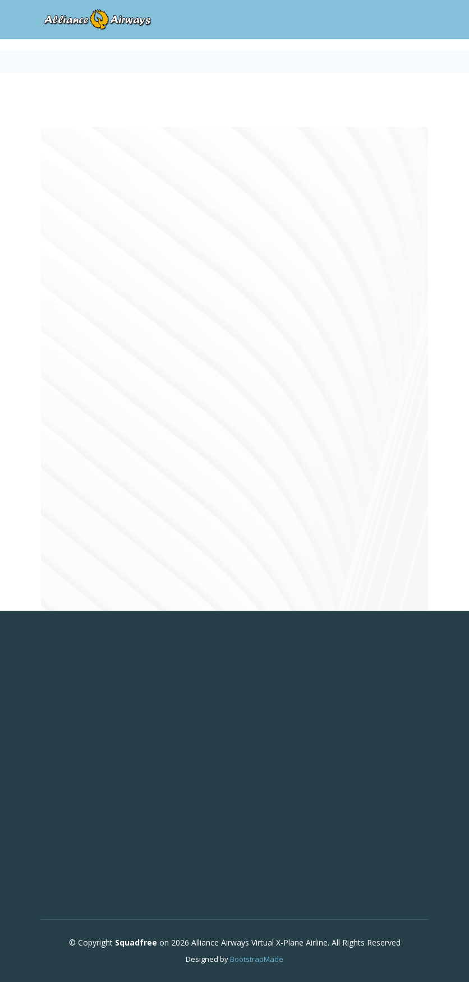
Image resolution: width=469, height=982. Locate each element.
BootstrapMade (256, 959)
